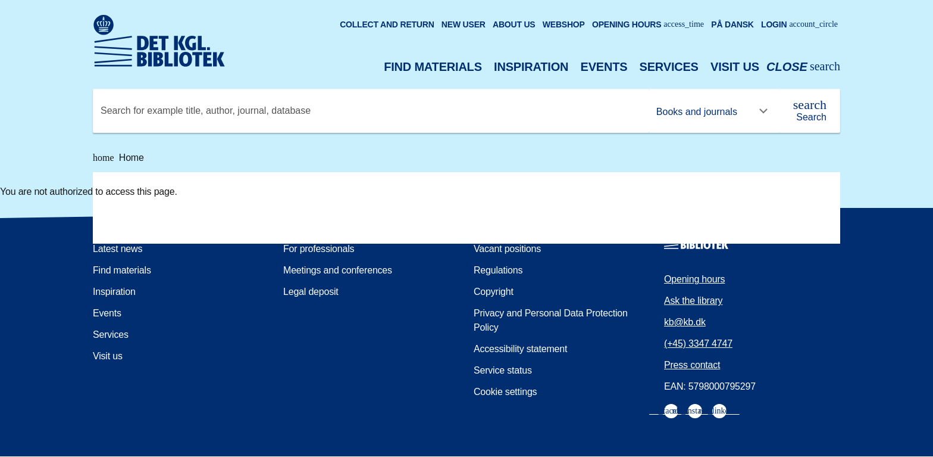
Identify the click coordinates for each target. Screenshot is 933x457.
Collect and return (387, 24)
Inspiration (531, 66)
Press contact (692, 365)
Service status (503, 370)
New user (464, 24)
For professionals (318, 249)
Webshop (564, 24)
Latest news (117, 249)
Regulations (498, 270)
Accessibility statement (520, 349)
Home (118, 158)
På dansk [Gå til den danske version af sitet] (732, 24)
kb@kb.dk (685, 322)
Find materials (433, 66)
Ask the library (693, 301)
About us (514, 24)
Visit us (734, 66)
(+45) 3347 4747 (698, 343)
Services (669, 66)
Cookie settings (505, 392)
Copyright (494, 292)
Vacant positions (507, 249)
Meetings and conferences (337, 270)
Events (604, 66)
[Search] (810, 110)
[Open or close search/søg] (803, 67)
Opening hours (648, 24)
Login (799, 24)
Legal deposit (311, 292)
